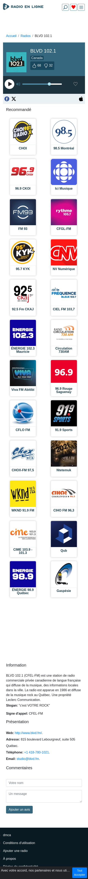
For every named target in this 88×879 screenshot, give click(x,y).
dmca (7, 835)
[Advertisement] (44, 23)
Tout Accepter (79, 872)
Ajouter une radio (15, 851)
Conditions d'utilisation (19, 843)
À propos (9, 858)
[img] (81, 7)
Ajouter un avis (19, 809)
